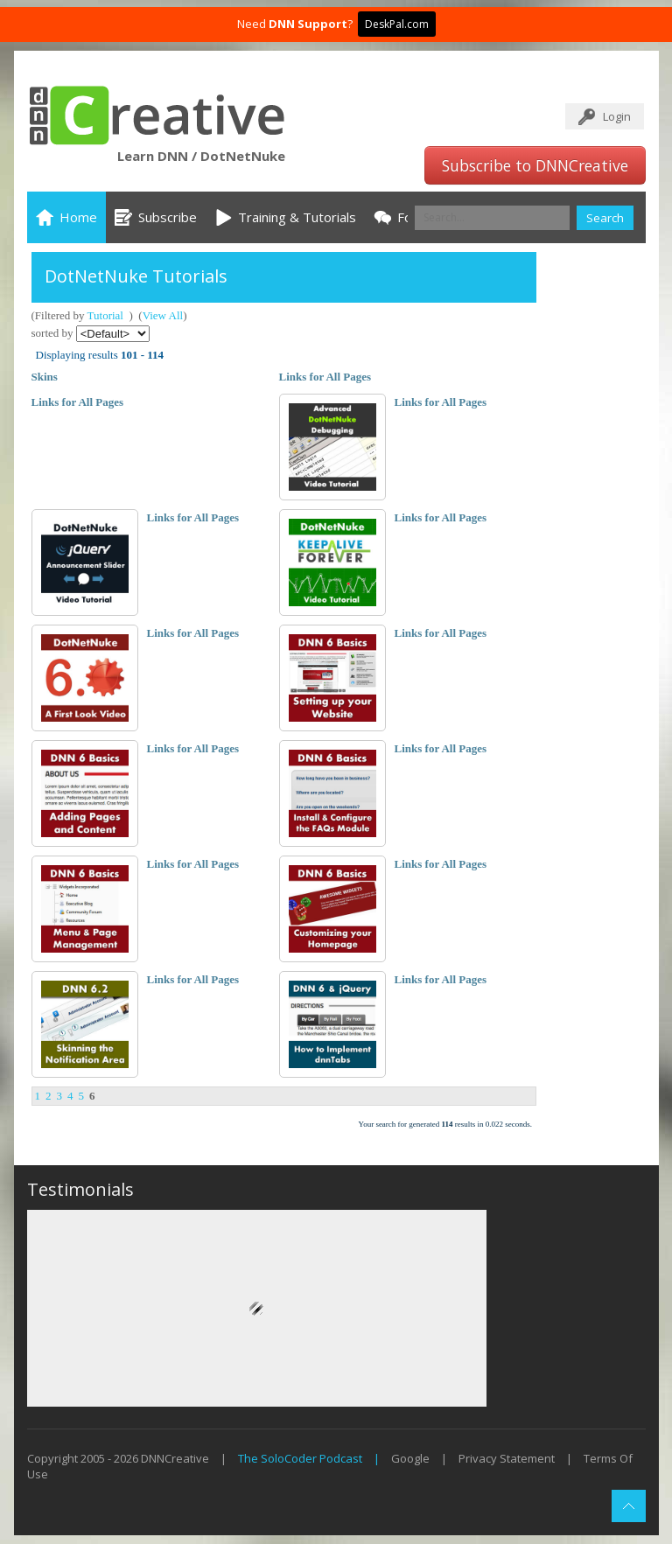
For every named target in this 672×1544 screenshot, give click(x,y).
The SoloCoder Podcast (300, 1458)
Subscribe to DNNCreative (535, 165)
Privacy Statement (506, 1458)
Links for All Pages (325, 376)
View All (163, 315)
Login (617, 116)
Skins (45, 376)
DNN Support (308, 23)
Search (605, 218)
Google (410, 1458)
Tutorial (105, 315)
